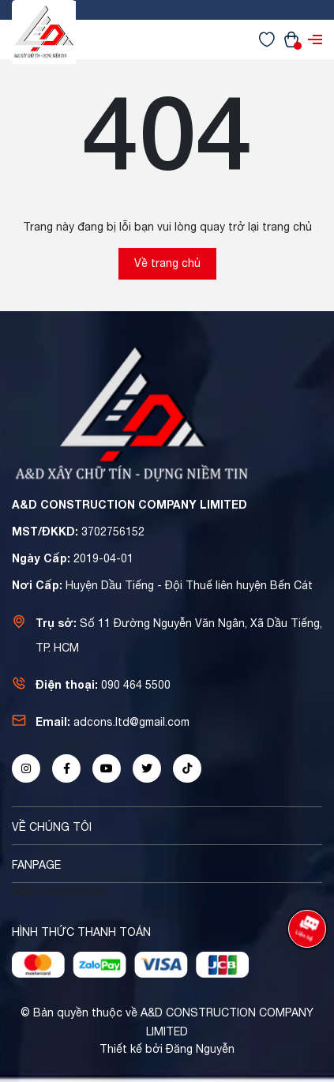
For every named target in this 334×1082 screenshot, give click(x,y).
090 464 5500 (136, 684)
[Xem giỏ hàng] (291, 38)
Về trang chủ (167, 263)
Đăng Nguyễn (200, 1049)
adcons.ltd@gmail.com (131, 722)
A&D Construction (59, 891)
